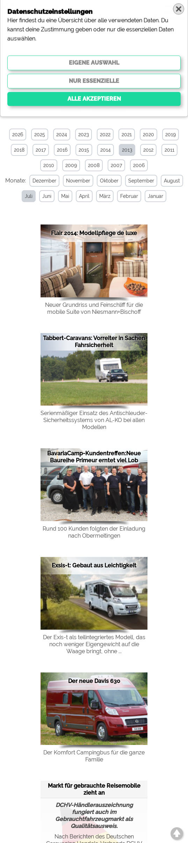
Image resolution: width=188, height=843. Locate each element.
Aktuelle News (109, 110)
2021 (127, 134)
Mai (64, 196)
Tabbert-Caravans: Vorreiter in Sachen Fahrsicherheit (94, 341)
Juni (45, 196)
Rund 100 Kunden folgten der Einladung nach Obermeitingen (94, 532)
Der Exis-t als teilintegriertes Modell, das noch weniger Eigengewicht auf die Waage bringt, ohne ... (94, 644)
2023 (83, 134)
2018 (19, 150)
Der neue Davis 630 (94, 680)
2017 (41, 150)
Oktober (108, 181)
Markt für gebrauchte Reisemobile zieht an (94, 789)
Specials (72, 110)
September (140, 181)
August (170, 181)
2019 (170, 134)
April (83, 196)
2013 (127, 150)
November (77, 181)
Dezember (43, 181)
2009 (71, 165)
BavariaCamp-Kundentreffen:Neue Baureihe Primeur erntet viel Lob (94, 456)
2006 (139, 165)
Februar (128, 196)
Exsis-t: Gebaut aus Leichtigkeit (94, 565)
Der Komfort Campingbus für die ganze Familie (94, 755)
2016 (62, 150)
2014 (105, 150)
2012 (148, 150)
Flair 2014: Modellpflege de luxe (94, 232)
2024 (61, 134)
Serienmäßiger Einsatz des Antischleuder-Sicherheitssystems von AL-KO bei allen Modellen (94, 419)
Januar (154, 196)
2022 (105, 134)
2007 (116, 165)
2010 (48, 165)
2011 (169, 150)
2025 (39, 134)
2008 (94, 165)
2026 (17, 134)
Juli (27, 196)
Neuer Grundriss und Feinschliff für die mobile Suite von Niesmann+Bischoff (94, 308)
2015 (84, 150)
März (103, 196)
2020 (148, 134)
